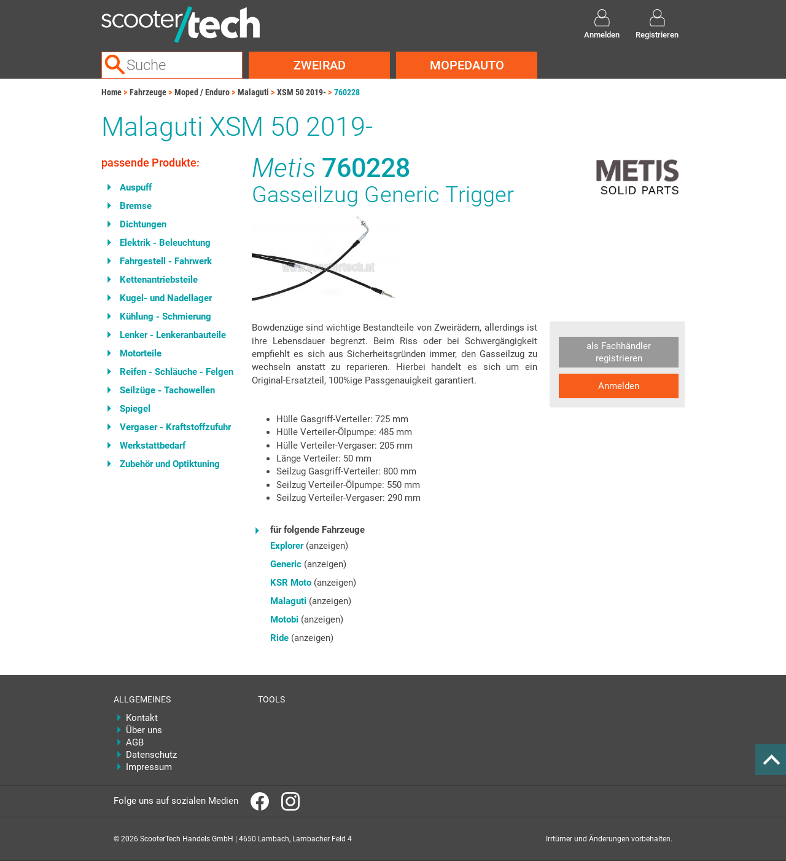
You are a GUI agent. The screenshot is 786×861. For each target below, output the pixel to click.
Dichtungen (143, 224)
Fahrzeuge (148, 92)
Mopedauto (467, 65)
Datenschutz (151, 754)
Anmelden (618, 385)
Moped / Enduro (202, 92)
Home (111, 92)
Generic (286, 564)
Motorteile (140, 353)
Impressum (149, 767)
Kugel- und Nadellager (166, 298)
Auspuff (136, 187)
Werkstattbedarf (152, 445)
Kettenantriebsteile (159, 279)
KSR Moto (290, 582)
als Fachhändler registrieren (618, 352)
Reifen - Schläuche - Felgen (176, 371)
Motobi (284, 619)
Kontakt (142, 717)
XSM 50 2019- (301, 92)
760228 (347, 92)
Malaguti (253, 92)
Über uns (144, 730)
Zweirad (320, 65)
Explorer (286, 545)
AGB (135, 742)
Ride (279, 637)
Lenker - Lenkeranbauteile (173, 334)
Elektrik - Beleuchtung (165, 242)
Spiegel (135, 408)
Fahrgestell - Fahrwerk (166, 261)
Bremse (136, 205)
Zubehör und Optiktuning (170, 464)
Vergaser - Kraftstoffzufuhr (175, 427)
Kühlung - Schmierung (165, 316)
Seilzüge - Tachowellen (167, 390)
